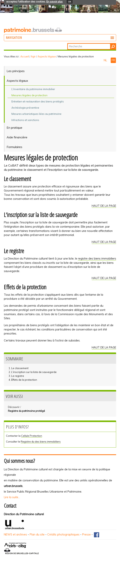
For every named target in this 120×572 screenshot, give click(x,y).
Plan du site (37, 534)
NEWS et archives (15, 534)
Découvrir (14, 407)
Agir (33, 56)
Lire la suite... (12, 497)
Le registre (17, 375)
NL (106, 60)
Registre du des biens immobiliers (41, 441)
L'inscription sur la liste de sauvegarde (34, 372)
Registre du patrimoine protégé (26, 410)
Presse (86, 534)
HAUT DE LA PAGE (104, 206)
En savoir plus (54, 1)
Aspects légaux (47, 56)
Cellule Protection (31, 435)
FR (113, 60)
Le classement (19, 368)
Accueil (24, 56)
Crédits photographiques (63, 534)
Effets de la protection (24, 379)
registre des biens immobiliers (97, 258)
